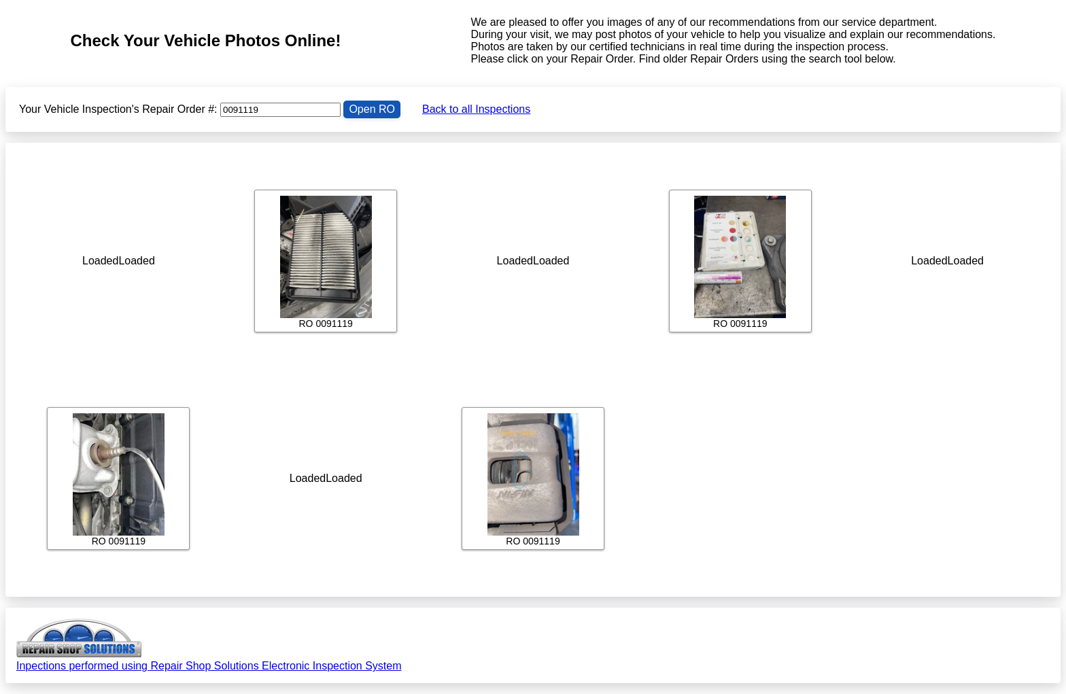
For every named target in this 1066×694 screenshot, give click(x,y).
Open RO (372, 109)
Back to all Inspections (476, 109)
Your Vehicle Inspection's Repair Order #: (118, 109)
